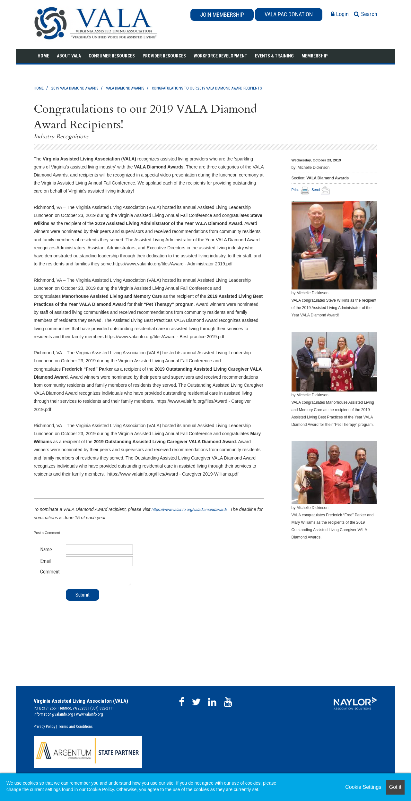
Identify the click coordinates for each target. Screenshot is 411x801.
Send (321, 190)
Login (340, 14)
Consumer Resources (112, 55)
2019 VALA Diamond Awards (74, 88)
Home (43, 55)
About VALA (69, 55)
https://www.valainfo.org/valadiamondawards (190, 509)
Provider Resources (164, 55)
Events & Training (274, 55)
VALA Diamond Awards (125, 88)
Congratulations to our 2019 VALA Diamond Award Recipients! (207, 88)
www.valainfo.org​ (89, 714)
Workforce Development (220, 55)
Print (295, 190)
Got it (395, 787)
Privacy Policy (44, 726)
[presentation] (82, 613)
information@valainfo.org (53, 714)
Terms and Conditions (75, 726)
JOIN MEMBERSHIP (222, 14)
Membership (315, 55)
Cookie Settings (363, 787)
